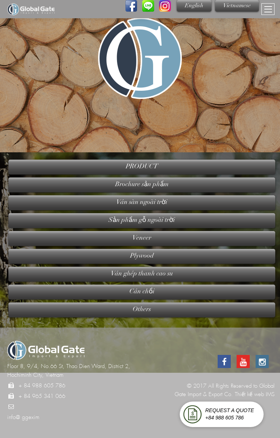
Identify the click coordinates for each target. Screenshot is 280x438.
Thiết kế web (249, 394)
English (194, 6)
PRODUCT (142, 167)
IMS (270, 394)
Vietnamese (237, 6)
